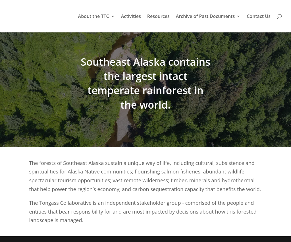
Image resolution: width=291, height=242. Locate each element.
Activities (131, 16)
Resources (158, 16)
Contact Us (259, 16)
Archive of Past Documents (205, 16)
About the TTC (93, 16)
